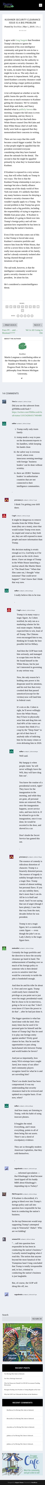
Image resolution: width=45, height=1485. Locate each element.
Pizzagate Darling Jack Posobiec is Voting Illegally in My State (22, 1389)
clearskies (9, 1427)
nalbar (14, 423)
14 (38, 26)
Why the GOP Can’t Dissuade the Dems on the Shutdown (20, 1394)
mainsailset (15, 948)
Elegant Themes (19, 1482)
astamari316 (16, 1239)
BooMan (18, 26)
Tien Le (14, 401)
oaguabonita (18, 1168)
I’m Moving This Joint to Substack (14, 1374)
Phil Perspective (17, 1194)
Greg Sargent (21, 40)
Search (5, 1315)
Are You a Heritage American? (13, 1378)
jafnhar (9, 1435)
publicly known (26, 109)
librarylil (9, 1418)
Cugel (14, 515)
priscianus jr (18, 500)
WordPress (34, 1482)
